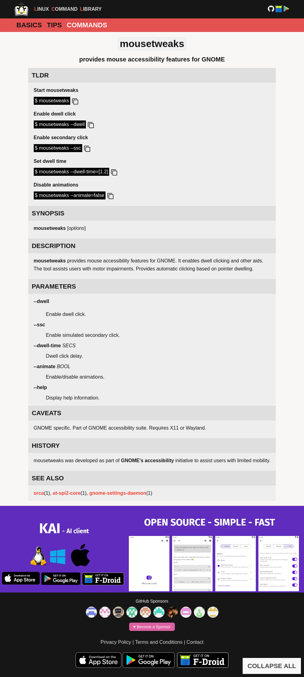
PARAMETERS (54, 286)
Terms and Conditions (159, 642)
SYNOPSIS (48, 213)
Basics (29, 25)
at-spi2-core (67, 493)
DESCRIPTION (53, 245)
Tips (54, 25)
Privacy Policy (116, 642)
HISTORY (46, 445)
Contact (195, 642)
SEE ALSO (48, 478)
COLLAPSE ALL (272, 665)
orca (39, 493)
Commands (87, 25)
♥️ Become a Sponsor (152, 626)
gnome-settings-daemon (117, 493)
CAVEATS (46, 412)
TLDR (40, 75)
